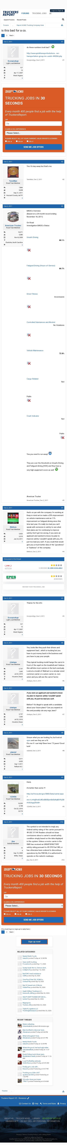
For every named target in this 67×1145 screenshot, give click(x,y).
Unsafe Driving (32, 237)
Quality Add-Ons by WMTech (33, 1139)
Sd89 (24, 976)
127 (21, 67)
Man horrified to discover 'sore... (34, 1030)
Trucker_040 (27, 1005)
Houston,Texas (17, 677)
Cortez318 (26, 981)
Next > (12, 35)
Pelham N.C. (18, 766)
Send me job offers (34, 147)
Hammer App (12, 1121)
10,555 (20, 803)
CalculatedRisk (28, 1050)
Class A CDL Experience (15, 129)
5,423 (21, 534)
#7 (62, 688)
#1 (62, 42)
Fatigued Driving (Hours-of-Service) (41, 266)
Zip (6, 120)
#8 (62, 733)
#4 (62, 508)
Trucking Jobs (39, 13)
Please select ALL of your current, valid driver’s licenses (31, 138)
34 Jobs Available (55, 568)
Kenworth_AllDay (29, 993)
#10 (61, 822)
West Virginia (18, 75)
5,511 (21, 759)
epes (29, 740)
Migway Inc (27, 1003)
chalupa (13, 662)
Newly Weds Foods (30, 956)
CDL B (19, 141)
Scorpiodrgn (13, 61)
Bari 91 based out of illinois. (32, 985)
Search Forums (9, 20)
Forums (25, 13)
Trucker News (23, 1119)
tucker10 (26, 999)
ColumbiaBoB (27, 1026)
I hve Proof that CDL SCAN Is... (33, 979)
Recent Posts (21, 20)
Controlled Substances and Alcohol (41, 322)
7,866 (21, 187)
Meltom (13, 527)
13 (22, 848)
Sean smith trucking (30, 962)
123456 (13, 797)
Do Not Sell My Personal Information (40, 1121)
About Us (8, 1119)
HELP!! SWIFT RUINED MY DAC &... (35, 997)
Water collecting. (29, 1024)
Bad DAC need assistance (32, 974)
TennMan (13, 181)
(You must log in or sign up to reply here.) (15, 929)
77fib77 (25, 1081)
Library (36, 1119)
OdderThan (26, 987)
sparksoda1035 (28, 1075)
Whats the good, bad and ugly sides (35, 1047)
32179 (20, 811)
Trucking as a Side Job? (31, 1073)
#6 (62, 643)
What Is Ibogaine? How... (31, 1036)
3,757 (21, 669)
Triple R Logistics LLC (30, 1009)
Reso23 (25, 1069)
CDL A (8, 141)
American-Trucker (13, 225)
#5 (62, 598)
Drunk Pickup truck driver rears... (34, 1054)
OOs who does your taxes (32, 1079)
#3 (62, 206)
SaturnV (25, 958)
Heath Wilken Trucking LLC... (33, 991)
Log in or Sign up (57, 10)
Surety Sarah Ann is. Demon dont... (35, 968)
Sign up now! (34, 941)
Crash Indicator (33, 416)
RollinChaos (27, 1063)
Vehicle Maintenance (35, 350)
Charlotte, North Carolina (14, 242)
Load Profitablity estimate (32, 1061)
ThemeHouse (47, 1140)
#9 (62, 777)
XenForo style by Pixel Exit (33, 1137)
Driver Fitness (32, 294)
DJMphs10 (26, 970)
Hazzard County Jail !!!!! (14, 195)
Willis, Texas (18, 856)
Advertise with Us (51, 1119)
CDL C (30, 141)
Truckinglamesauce (30, 1011)
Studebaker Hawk (29, 1056)
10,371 (20, 232)
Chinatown (26, 1032)
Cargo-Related (32, 379)
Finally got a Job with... (31, 1067)
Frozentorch (27, 964)
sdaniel (13, 752)
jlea (13, 841)
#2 (62, 162)
